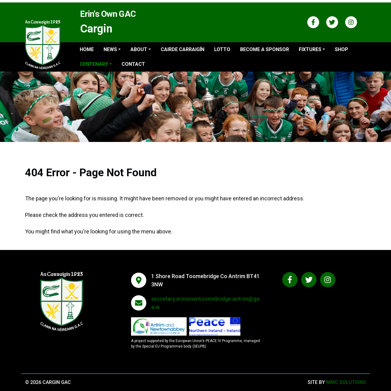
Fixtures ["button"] (310, 49)
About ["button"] (138, 49)
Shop (341, 49)
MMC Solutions (346, 382)
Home (87, 49)
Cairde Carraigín (182, 49)
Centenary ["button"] (94, 64)
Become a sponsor (264, 49)
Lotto (222, 49)
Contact (133, 64)
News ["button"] (110, 49)
